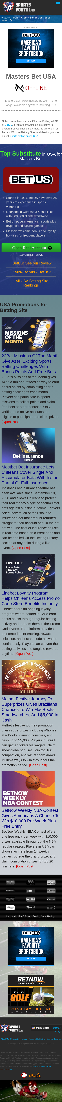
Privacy (24, 1039)
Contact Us (14, 1039)
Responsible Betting (37, 1039)
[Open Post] (11, 422)
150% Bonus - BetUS (34, 254)
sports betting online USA (24, 136)
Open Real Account (33, 248)
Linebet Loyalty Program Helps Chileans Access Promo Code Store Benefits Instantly (31, 598)
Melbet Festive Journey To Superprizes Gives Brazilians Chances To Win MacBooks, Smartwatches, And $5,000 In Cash (30, 709)
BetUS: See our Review (31, 267)
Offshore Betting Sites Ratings (35, 17)
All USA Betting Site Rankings (32, 286)
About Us (5, 1039)
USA (6, 17)
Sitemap (57, 1039)
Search (50, 1039)
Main (15, 17)
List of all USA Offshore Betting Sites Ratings (31, 916)
